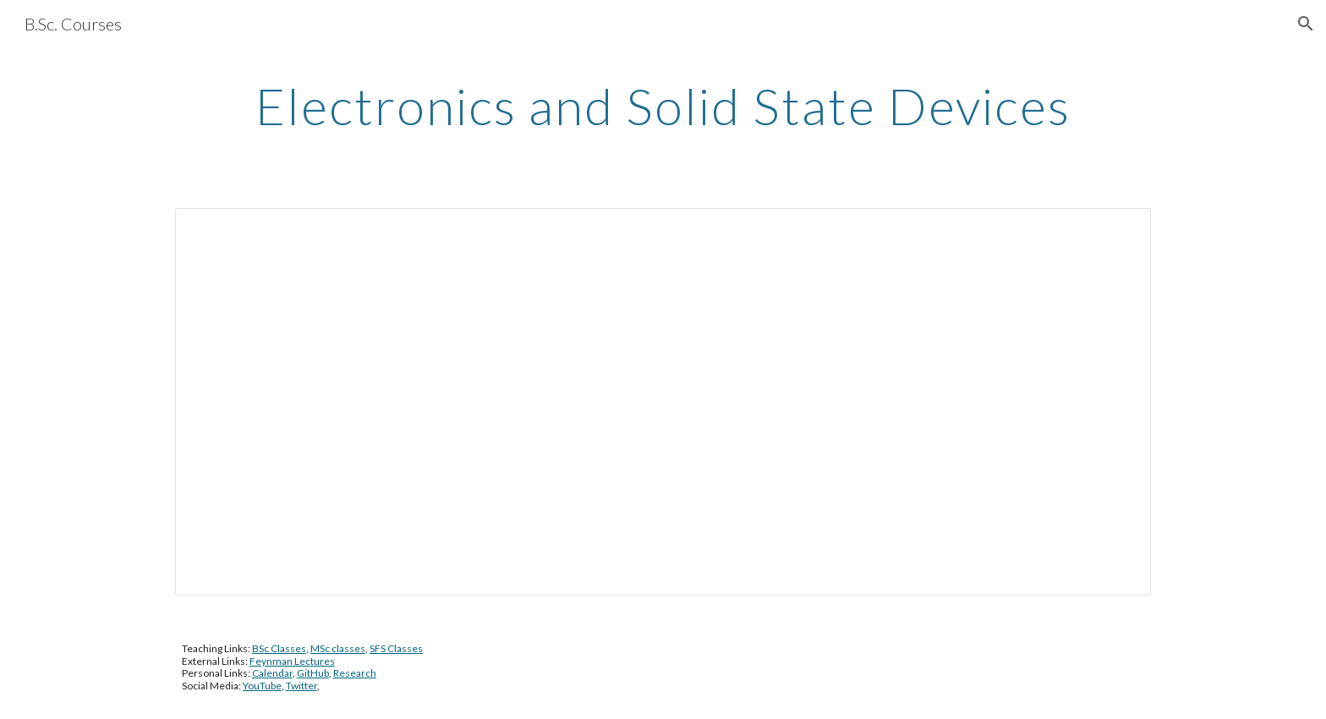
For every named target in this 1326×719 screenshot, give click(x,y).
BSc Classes (279, 648)
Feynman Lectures (292, 661)
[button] (1305, 23)
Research (354, 673)
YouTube (262, 685)
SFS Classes (396, 648)
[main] (663, 105)
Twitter (301, 685)
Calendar (272, 673)
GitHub (313, 673)
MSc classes (337, 648)
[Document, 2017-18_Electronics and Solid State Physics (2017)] (663, 402)
